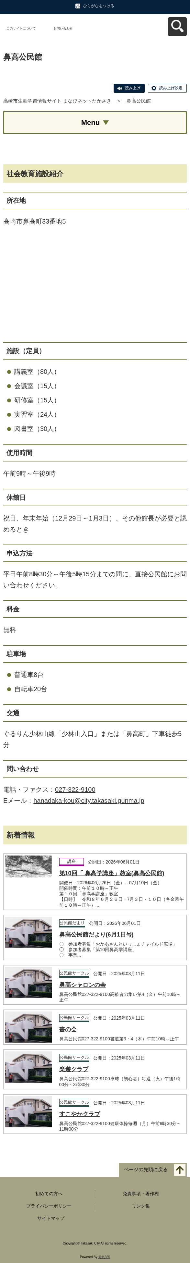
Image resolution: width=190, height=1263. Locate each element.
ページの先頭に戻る (146, 1169)
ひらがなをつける (98, 6)
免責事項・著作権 (141, 1193)
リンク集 (141, 1205)
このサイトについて (21, 28)
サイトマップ (50, 1218)
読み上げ (132, 88)
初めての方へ (48, 1193)
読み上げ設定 (171, 88)
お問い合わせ (63, 28)
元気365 (104, 1257)
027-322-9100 (75, 789)
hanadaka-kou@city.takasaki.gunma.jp (88, 800)
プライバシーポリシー (49, 1205)
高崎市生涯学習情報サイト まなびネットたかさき (57, 101)
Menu (90, 122)
